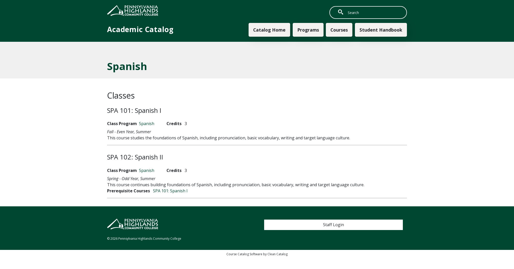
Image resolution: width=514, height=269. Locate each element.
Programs (308, 30)
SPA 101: (134, 110)
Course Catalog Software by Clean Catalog (257, 254)
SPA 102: (135, 157)
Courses (339, 30)
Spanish (146, 123)
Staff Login (333, 224)
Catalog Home (269, 30)
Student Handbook (380, 30)
